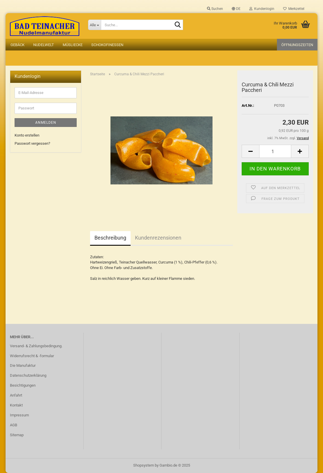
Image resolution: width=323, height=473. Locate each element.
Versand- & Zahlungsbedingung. (36, 346)
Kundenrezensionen (158, 238)
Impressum (19, 415)
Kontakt (16, 405)
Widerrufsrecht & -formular (32, 356)
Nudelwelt (43, 45)
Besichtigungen (23, 385)
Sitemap (17, 435)
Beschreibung (110, 238)
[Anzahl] (275, 151)
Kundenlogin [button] (261, 9)
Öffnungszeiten (297, 45)
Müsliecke (72, 45)
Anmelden (45, 123)
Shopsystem (143, 465)
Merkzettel (293, 9)
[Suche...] (94, 25)
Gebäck (17, 45)
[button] (236, 8)
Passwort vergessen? (32, 143)
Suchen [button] (215, 9)
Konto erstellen (27, 135)
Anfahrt (16, 395)
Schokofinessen (107, 45)
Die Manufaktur (23, 365)
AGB (13, 425)
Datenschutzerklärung (28, 375)
